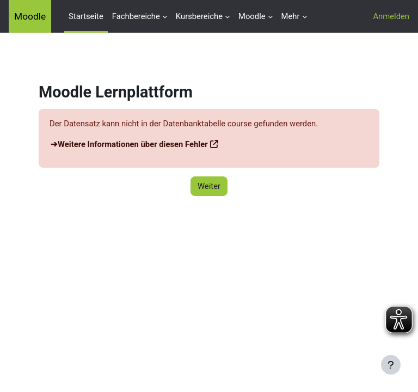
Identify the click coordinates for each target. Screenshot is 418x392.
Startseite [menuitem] (86, 16)
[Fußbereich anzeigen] (391, 365)
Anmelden (391, 16)
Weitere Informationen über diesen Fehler (133, 144)
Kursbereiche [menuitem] (199, 16)
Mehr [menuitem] (290, 16)
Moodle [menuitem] (252, 16)
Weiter (209, 186)
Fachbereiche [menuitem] (136, 16)
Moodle (30, 16)
